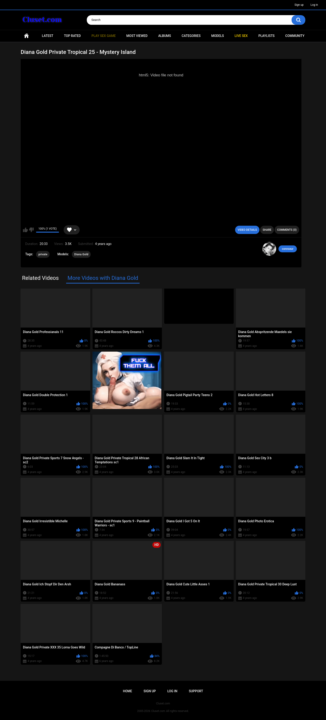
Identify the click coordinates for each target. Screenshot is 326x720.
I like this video (25, 230)
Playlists (266, 36)
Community (294, 36)
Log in (314, 4)
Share (267, 229)
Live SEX (241, 36)
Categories (191, 36)
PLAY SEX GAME (103, 36)
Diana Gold (81, 254)
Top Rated (72, 36)
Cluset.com (158, 711)
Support (196, 691)
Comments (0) (287, 229)
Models (217, 36)
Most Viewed (136, 36)
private (42, 254)
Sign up (299, 4)
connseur (287, 248)
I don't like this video (31, 230)
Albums (164, 36)
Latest (47, 36)
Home (26, 36)
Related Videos (40, 278)
